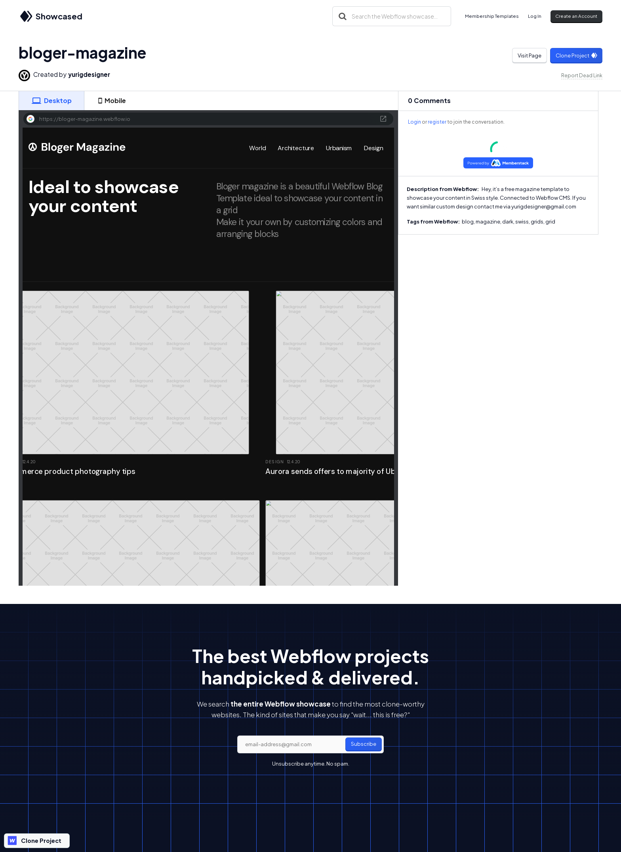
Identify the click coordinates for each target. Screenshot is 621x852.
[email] (310, 744)
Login (414, 122)
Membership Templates (492, 16)
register (437, 122)
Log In (534, 16)
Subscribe (363, 744)
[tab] (51, 100)
